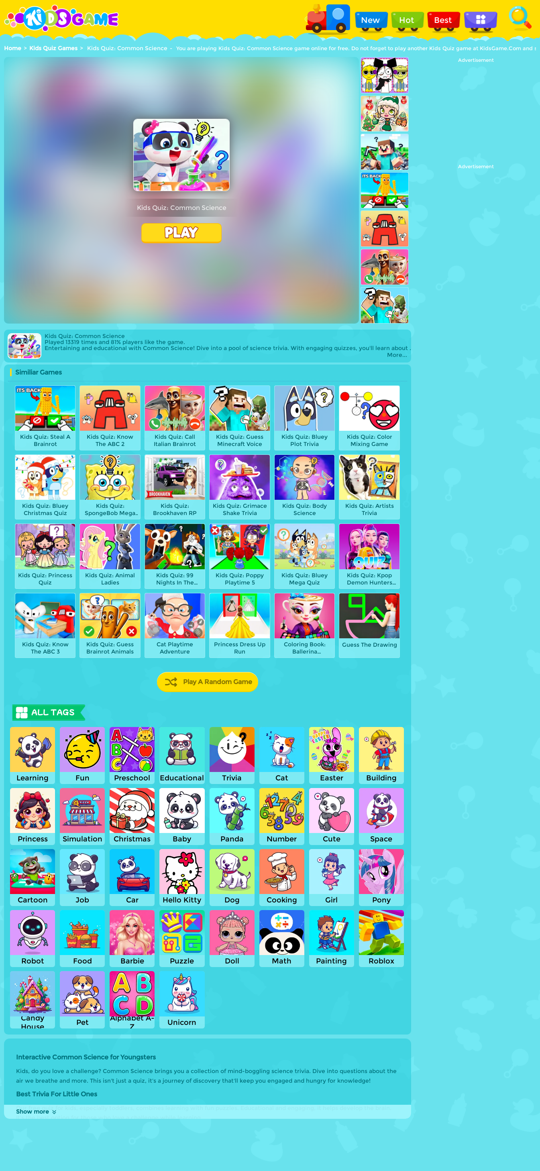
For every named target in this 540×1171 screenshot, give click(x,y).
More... (397, 355)
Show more (36, 1111)
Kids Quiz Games (53, 48)
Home (12, 48)
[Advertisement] (476, 113)
